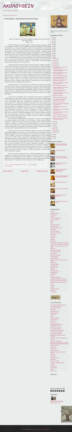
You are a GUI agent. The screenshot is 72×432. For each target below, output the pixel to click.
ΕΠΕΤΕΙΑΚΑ (52, 237)
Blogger (48, 429)
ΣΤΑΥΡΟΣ (52, 275)
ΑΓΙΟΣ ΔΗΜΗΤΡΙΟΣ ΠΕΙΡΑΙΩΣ (56, 306)
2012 (53, 136)
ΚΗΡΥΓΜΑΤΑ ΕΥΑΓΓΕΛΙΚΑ (55, 251)
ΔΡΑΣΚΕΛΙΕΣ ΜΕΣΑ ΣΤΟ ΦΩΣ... (56, 228)
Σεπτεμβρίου (55, 63)
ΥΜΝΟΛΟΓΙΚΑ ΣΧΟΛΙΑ (54, 288)
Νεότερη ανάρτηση (8, 171)
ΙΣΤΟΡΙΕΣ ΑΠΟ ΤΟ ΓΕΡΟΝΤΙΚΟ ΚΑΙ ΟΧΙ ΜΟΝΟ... (59, 244)
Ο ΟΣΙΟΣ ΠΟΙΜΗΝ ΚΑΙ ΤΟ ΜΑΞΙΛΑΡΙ (59, 85)
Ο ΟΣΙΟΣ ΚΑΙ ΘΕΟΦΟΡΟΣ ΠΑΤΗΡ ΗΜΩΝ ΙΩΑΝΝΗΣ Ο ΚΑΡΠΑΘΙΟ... (60, 93)
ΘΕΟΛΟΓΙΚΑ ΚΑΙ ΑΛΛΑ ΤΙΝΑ (55, 327)
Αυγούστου (55, 65)
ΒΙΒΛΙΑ (51, 221)
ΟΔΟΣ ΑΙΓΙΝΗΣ (53, 347)
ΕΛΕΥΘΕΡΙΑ (52, 321)
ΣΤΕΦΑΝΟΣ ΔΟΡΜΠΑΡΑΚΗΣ (55, 277)
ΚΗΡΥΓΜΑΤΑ (9, 166)
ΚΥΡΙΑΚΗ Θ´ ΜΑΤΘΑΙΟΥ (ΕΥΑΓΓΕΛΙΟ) (59, 116)
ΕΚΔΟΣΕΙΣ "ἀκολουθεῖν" (54, 317)
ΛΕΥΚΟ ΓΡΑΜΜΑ (53, 253)
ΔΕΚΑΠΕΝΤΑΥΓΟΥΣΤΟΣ (55, 224)
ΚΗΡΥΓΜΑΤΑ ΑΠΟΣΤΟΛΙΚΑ (55, 250)
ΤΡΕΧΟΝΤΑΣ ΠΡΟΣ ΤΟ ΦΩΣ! (61, 182)
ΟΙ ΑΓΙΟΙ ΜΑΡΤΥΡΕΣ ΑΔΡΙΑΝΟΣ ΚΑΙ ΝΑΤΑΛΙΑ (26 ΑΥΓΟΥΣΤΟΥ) (59, 91)
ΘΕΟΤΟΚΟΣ (52, 239)
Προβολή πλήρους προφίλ (55, 402)
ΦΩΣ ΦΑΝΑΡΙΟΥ (53, 367)
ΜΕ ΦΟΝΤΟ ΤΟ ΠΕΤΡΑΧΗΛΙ (55, 255)
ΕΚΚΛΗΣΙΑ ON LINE (54, 319)
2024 (53, 41)
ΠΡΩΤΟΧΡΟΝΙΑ (53, 274)
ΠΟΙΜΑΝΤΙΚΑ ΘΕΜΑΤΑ (54, 270)
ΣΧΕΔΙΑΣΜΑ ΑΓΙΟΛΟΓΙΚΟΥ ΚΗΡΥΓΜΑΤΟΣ (58, 279)
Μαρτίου (54, 128)
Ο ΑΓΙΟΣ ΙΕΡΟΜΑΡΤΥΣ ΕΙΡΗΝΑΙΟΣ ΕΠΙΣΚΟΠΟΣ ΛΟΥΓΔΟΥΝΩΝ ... (59, 100)
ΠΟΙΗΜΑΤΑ (52, 269)
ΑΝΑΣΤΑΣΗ (52, 216)
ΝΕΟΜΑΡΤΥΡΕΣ (53, 262)
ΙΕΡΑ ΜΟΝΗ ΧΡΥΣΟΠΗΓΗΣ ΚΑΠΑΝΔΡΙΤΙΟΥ (58, 337)
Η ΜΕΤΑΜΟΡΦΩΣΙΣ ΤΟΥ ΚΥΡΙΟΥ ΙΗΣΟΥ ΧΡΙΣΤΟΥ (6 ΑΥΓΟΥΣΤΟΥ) (60, 119)
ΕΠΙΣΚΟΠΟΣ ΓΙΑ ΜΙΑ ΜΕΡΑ (57, 95)
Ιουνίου (54, 123)
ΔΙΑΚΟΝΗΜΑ (52, 314)
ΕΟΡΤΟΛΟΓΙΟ (53, 234)
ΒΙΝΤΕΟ (51, 223)
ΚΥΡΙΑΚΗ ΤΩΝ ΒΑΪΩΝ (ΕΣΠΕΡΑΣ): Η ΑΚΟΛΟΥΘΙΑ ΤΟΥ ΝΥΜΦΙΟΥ (62, 176)
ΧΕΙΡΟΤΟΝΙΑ (52, 290)
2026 (53, 37)
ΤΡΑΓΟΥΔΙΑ (52, 285)
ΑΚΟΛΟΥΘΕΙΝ (18, 6)
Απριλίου (54, 126)
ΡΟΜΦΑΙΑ (52, 364)
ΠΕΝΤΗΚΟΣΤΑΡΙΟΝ (54, 265)
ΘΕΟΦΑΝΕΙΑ (52, 241)
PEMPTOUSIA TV (53, 370)
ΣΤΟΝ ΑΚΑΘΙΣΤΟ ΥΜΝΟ (60, 150)
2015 (53, 55)
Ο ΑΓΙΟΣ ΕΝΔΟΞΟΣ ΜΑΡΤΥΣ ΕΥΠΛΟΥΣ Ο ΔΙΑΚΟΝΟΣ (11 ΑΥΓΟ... (60, 112)
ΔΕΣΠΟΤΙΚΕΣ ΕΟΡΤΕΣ (54, 226)
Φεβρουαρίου (55, 130)
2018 (53, 51)
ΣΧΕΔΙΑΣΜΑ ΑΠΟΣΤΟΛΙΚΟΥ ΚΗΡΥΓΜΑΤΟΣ (58, 280)
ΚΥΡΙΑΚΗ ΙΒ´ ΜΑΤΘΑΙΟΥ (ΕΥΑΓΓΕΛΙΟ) (59, 75)
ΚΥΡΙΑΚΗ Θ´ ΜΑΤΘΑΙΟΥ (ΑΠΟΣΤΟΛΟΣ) (59, 114)
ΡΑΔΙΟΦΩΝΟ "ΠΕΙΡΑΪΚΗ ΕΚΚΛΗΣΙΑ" (57, 362)
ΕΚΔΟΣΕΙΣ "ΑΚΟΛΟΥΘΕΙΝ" (55, 232)
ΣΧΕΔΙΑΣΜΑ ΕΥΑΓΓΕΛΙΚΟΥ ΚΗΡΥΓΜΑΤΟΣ (58, 282)
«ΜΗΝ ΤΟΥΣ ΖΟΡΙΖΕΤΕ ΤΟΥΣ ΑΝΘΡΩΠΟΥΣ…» (61, 164)
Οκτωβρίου (55, 62)
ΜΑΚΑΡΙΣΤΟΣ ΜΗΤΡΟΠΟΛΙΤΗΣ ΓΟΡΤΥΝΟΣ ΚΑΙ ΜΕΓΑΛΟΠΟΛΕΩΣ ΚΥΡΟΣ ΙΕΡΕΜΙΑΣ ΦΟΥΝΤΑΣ (59, 343)
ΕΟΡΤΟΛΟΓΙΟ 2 (53, 236)
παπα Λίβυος (52, 356)
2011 (53, 138)
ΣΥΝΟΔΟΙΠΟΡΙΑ (53, 366)
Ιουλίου (54, 121)
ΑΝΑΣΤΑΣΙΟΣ (52, 309)
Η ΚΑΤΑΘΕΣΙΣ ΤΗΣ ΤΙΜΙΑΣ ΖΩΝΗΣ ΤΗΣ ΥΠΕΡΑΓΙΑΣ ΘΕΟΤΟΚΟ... (59, 70)
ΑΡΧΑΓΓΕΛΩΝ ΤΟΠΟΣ (54, 311)
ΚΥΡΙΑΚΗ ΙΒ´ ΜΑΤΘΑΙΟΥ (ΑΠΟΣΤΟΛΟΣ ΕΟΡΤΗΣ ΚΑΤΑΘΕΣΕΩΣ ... (59, 73)
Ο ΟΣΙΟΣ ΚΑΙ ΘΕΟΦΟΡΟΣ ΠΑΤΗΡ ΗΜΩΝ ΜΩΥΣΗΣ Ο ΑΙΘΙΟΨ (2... (60, 83)
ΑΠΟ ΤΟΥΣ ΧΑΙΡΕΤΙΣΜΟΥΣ (55, 218)
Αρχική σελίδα (24, 171)
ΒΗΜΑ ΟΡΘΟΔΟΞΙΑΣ (54, 313)
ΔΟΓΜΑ (51, 316)
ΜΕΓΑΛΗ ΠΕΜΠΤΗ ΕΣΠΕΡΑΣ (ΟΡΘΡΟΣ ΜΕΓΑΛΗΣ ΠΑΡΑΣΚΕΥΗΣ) (61, 170)
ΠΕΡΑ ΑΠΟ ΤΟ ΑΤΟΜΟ (54, 361)
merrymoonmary (41, 429)
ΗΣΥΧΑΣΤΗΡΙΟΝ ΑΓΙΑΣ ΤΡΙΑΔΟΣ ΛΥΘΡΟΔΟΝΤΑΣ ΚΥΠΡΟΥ (56, 325)
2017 (53, 53)
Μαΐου (54, 125)
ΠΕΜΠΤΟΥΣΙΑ (53, 359)
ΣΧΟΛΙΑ (51, 283)
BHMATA (52, 369)
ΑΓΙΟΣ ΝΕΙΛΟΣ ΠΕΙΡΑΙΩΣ (55, 308)
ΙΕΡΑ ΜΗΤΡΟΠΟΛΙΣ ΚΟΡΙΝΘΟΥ (56, 332)
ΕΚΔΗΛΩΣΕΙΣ (53, 229)
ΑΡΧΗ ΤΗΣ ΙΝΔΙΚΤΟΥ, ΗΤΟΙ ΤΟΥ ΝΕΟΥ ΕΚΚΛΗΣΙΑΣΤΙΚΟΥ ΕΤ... (59, 68)
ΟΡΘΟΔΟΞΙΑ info (53, 348)
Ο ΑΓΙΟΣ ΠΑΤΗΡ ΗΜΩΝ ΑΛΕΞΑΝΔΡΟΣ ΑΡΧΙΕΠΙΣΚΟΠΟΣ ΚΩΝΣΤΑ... (59, 78)
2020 (53, 48)
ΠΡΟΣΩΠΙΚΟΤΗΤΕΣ (54, 272)
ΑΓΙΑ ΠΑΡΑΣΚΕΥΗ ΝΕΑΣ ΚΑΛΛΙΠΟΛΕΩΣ (58, 304)
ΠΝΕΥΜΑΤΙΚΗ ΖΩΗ (54, 267)
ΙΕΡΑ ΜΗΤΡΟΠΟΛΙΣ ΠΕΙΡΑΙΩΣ (56, 333)
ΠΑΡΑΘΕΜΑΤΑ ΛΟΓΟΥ (54, 357)
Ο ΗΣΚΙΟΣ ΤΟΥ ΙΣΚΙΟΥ (54, 345)
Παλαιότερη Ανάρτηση (42, 171)
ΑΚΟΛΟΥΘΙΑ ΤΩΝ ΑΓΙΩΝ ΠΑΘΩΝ (62, 188)
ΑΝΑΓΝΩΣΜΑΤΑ (53, 214)
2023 (53, 42)
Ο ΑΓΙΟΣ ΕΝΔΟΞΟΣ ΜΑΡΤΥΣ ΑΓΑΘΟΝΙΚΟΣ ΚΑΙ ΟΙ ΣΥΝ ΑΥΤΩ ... (60, 104)
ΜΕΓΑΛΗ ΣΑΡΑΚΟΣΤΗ (54, 258)
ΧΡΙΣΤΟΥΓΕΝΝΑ (53, 292)
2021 (53, 46)
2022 (53, 44)
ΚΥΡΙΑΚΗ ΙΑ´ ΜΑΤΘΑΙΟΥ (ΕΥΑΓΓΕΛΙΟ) (59, 97)
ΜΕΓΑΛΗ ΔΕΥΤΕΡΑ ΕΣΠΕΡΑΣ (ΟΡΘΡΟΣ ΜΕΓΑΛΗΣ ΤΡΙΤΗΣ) (61, 144)
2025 (53, 39)
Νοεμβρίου (55, 60)
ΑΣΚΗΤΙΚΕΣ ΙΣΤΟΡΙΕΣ (54, 219)
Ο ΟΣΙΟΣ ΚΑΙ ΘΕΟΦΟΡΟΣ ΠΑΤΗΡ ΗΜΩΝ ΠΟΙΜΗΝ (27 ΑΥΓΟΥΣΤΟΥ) (60, 88)
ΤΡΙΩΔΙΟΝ (52, 287)
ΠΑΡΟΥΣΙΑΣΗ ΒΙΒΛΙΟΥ (54, 264)
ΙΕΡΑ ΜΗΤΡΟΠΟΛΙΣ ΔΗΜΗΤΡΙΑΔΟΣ (57, 330)
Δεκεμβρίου (55, 58)
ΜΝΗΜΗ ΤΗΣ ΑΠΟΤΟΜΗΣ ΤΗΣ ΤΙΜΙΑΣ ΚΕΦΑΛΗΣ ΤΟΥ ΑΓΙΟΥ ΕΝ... (59, 80)
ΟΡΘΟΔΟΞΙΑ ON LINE (54, 350)
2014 (53, 57)
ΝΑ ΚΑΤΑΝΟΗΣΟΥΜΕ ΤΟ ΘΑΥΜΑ (58, 101)
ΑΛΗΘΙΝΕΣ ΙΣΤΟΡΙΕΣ (54, 213)
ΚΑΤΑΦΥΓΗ (52, 339)
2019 (53, 49)
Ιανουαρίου (55, 132)
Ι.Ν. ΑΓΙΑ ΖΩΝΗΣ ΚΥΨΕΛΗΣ (55, 328)
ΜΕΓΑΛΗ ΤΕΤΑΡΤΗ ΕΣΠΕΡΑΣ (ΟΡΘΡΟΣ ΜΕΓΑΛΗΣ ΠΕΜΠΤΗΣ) (62, 157)
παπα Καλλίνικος (53, 354)
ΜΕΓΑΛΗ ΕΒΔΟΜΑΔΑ (54, 256)
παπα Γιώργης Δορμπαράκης (57, 401)
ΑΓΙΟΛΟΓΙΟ (52, 211)
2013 (53, 134)
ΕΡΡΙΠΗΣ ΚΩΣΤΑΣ (53, 322)
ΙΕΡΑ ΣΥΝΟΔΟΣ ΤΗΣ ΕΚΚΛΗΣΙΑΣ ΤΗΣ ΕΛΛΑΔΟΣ (59, 242)
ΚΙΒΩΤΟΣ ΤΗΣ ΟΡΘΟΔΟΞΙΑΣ (55, 341)
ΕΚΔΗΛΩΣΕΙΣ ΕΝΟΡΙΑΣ (54, 231)
